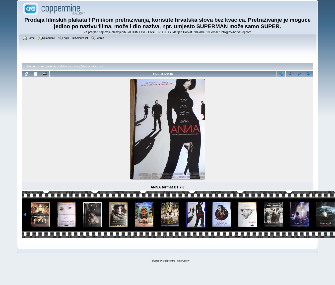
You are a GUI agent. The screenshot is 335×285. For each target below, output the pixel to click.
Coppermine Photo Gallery (176, 261)
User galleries (47, 66)
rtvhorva (65, 66)
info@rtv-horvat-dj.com (89, 66)
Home (31, 66)
